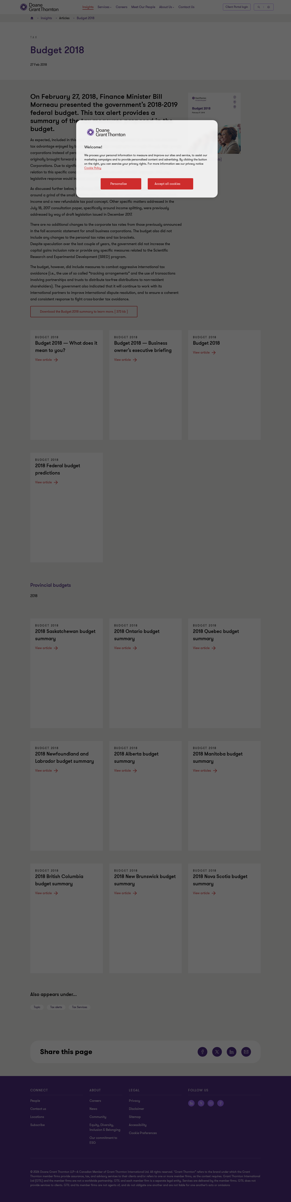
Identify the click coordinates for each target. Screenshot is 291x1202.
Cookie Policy (92, 168)
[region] (147, 159)
